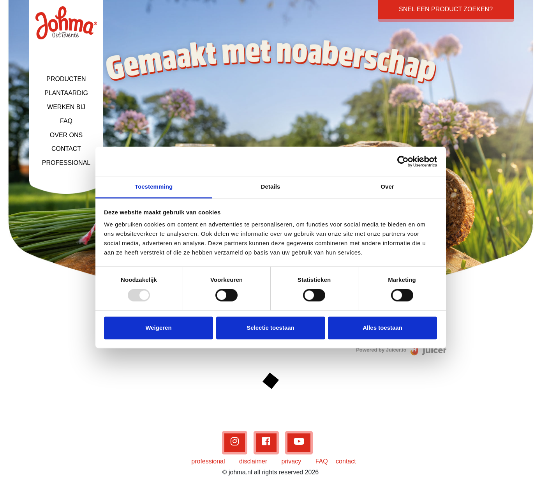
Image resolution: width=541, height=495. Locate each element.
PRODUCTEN (66, 79)
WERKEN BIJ (66, 107)
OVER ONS (66, 135)
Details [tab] (270, 186)
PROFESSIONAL (66, 162)
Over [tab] (387, 186)
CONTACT (66, 148)
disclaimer (253, 461)
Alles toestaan (382, 327)
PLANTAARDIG (66, 93)
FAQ (66, 121)
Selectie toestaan (270, 327)
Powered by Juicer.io (381, 350)
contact (346, 461)
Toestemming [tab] (154, 186)
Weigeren (158, 327)
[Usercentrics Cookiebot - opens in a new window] (403, 161)
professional (208, 461)
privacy (291, 461)
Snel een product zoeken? (446, 9)
